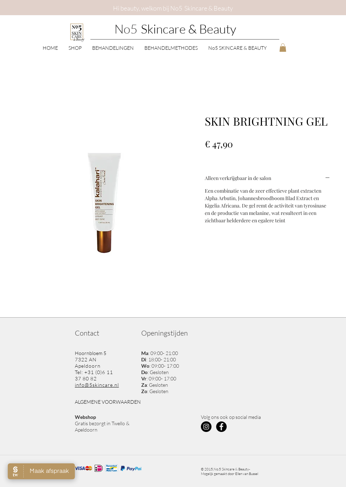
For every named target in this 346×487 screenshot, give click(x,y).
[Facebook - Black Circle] (221, 426)
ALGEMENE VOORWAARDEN (108, 402)
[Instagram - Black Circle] (206, 426)
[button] (75, 47)
